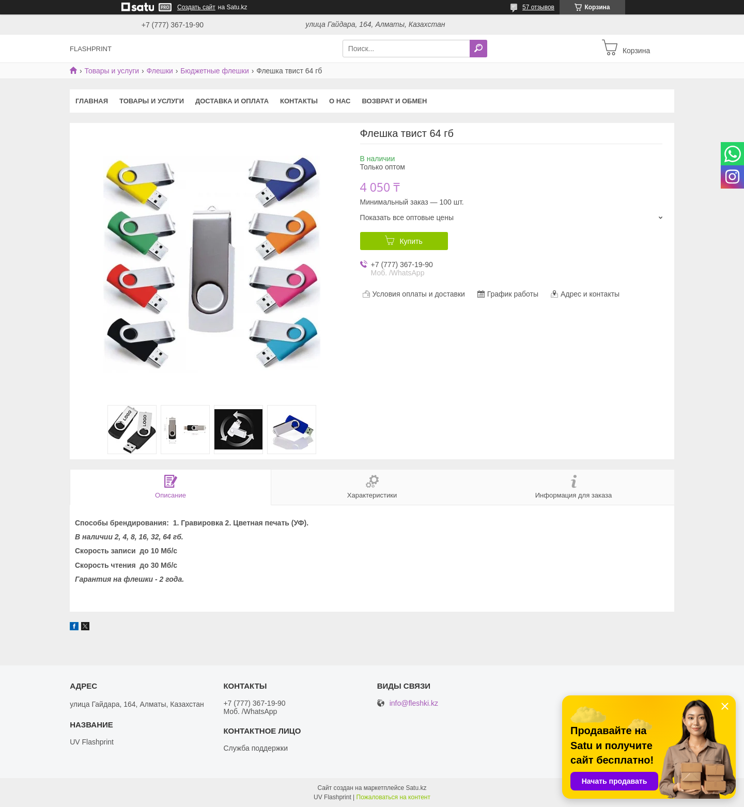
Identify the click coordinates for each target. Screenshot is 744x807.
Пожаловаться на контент (393, 797)
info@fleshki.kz (414, 703)
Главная (91, 101)
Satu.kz (416, 788)
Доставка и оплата (232, 101)
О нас (340, 101)
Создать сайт (196, 7)
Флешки (160, 71)
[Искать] (478, 48)
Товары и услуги (111, 71)
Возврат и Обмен (394, 101)
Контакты (299, 101)
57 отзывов (538, 7)
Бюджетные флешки (214, 71)
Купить (410, 241)
